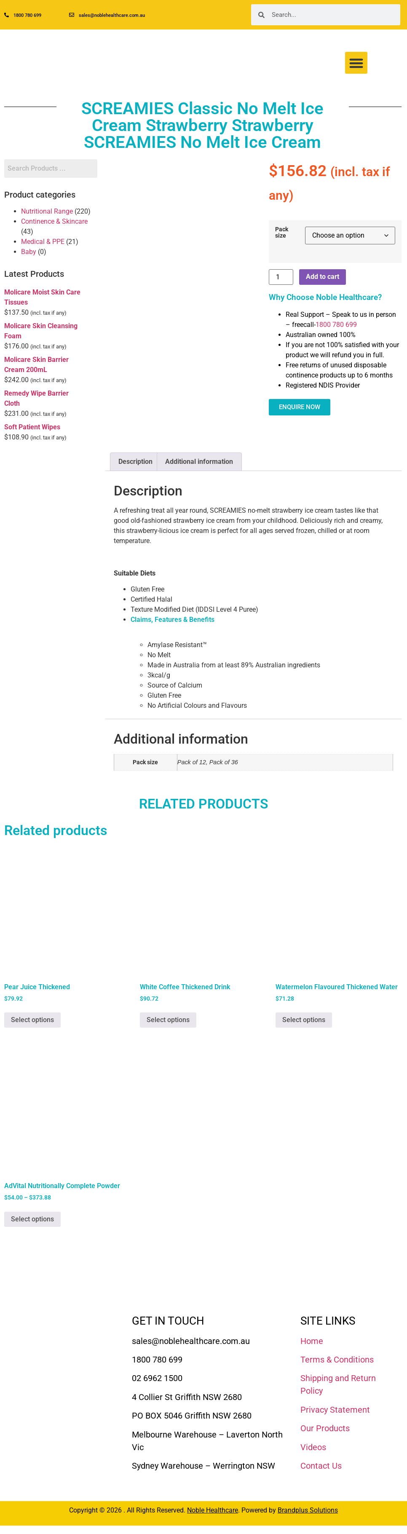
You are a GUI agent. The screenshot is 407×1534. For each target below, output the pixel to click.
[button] (356, 63)
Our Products (325, 1428)
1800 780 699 (336, 325)
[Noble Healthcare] (43, 1335)
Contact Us (321, 1466)
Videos (313, 1447)
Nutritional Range (47, 211)
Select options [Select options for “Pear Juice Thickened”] (32, 1020)
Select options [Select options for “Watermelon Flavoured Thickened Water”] (303, 1020)
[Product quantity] (281, 277)
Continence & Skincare (54, 221)
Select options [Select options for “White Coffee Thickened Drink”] (168, 1020)
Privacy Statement (335, 1410)
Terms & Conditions (337, 1360)
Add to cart (322, 277)
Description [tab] (135, 462)
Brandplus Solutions (308, 1510)
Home (311, 1341)
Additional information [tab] (199, 462)
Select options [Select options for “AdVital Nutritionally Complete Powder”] (32, 1219)
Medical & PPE (42, 242)
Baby (28, 252)
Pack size (281, 233)
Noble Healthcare (212, 1510)
